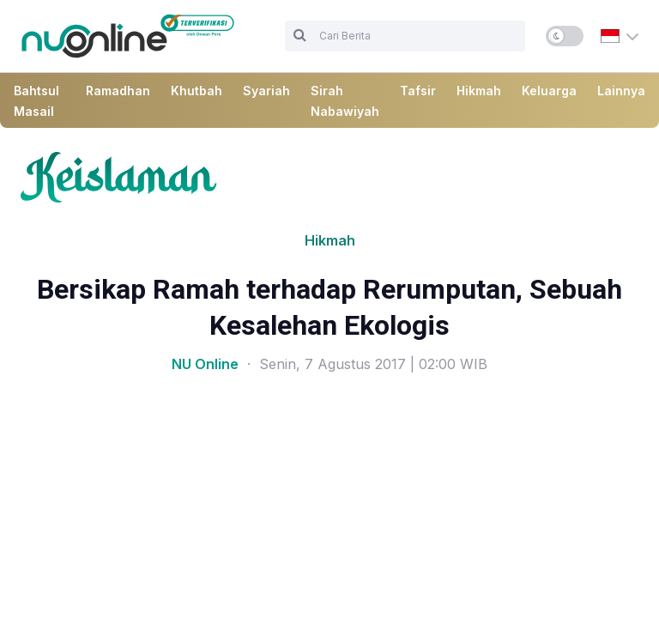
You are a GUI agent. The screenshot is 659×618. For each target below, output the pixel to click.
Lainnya (621, 90)
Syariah (266, 90)
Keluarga (549, 90)
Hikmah (478, 90)
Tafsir (418, 90)
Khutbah (196, 90)
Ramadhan (118, 90)
